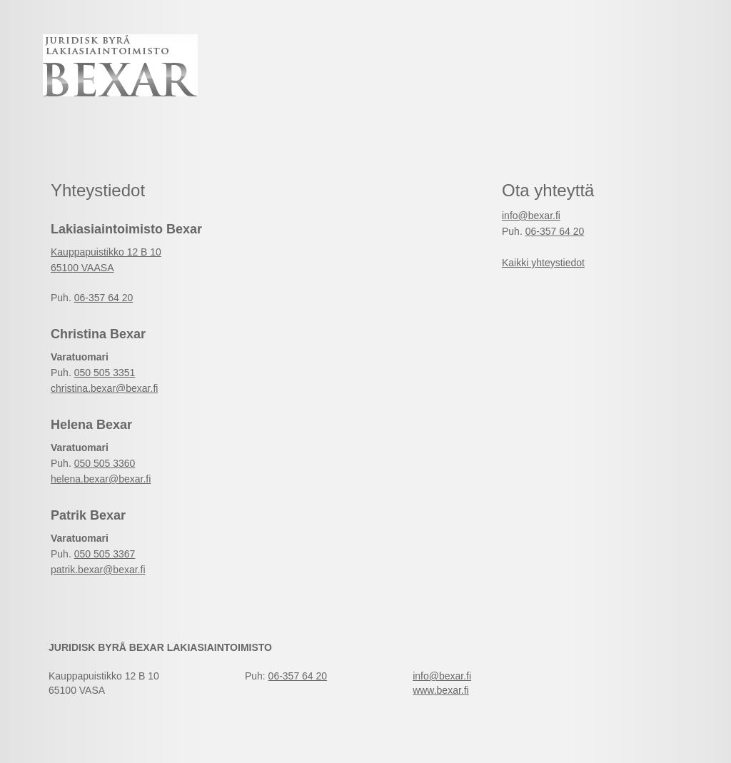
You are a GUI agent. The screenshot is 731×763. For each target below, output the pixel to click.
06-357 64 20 (103, 297)
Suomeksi (654, 52)
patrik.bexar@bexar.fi (98, 569)
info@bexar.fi (531, 215)
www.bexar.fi (441, 690)
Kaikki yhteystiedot (543, 262)
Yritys (410, 131)
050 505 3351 (105, 372)
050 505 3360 (105, 463)
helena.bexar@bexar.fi (101, 479)
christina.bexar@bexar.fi (104, 388)
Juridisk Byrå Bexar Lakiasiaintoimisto (120, 65)
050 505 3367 (105, 554)
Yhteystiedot (297, 131)
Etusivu (80, 131)
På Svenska (654, 39)
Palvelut (177, 131)
